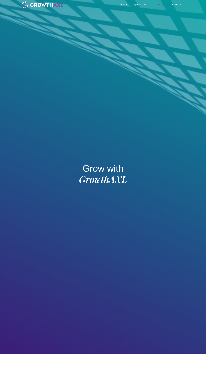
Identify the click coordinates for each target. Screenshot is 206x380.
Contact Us (175, 4)
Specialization (138, 4)
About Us (118, 4)
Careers (158, 4)
